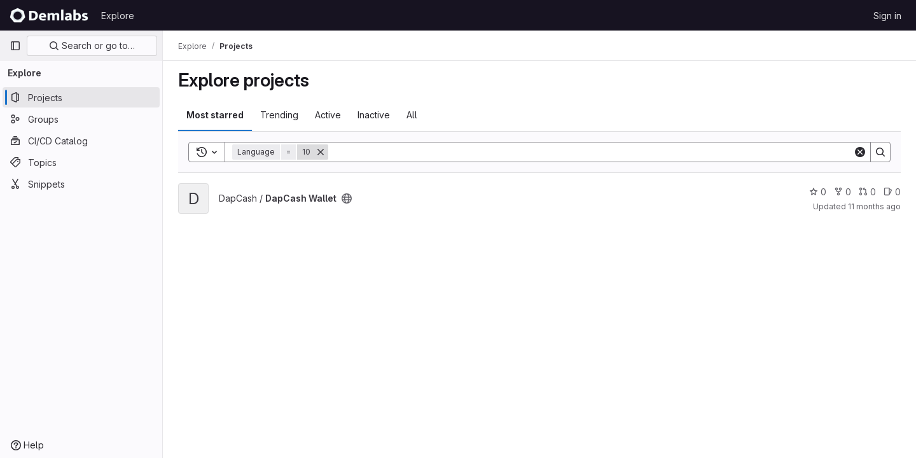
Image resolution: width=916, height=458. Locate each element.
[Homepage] (49, 15)
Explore (117, 15)
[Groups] (81, 119)
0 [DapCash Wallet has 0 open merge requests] (867, 191)
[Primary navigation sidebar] (15, 46)
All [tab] (411, 114)
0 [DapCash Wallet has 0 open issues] (892, 191)
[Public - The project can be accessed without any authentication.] (347, 198)
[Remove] (320, 152)
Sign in (887, 15)
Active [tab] (328, 114)
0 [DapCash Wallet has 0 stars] (817, 191)
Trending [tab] (279, 114)
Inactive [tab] (373, 114)
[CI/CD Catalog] (81, 140)
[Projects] (81, 97)
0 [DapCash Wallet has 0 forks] (842, 191)
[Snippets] (81, 184)
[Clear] (860, 152)
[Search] (590, 152)
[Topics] (81, 162)
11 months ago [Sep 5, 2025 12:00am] (874, 206)
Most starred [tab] (215, 114)
